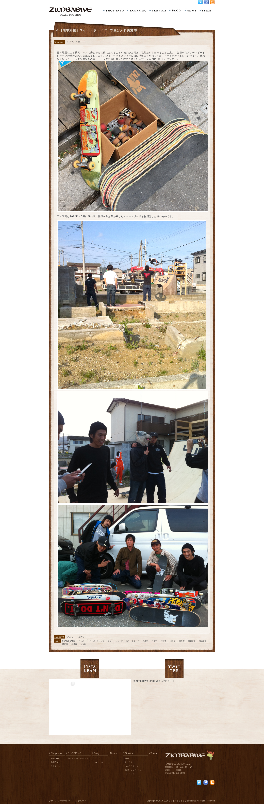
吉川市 (163, 641)
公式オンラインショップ (78, 758)
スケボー (82, 641)
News (113, 753)
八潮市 (154, 641)
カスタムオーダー (132, 766)
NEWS (80, 636)
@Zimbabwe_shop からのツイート (154, 680)
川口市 (182, 641)
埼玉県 (172, 641)
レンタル (129, 762)
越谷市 (74, 644)
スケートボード (132, 641)
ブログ (97, 758)
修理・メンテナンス (133, 770)
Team (153, 753)
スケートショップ (115, 641)
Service (128, 753)
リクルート (55, 766)
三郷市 (145, 641)
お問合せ (54, 762)
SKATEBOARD (68, 641)
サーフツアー (130, 774)
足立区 (83, 644)
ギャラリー (98, 762)
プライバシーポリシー (60, 800)
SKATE (70, 636)
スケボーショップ (96, 641)
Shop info (55, 753)
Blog (95, 753)
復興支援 (191, 641)
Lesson (128, 758)
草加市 (65, 644)
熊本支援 (202, 641)
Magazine (55, 758)
